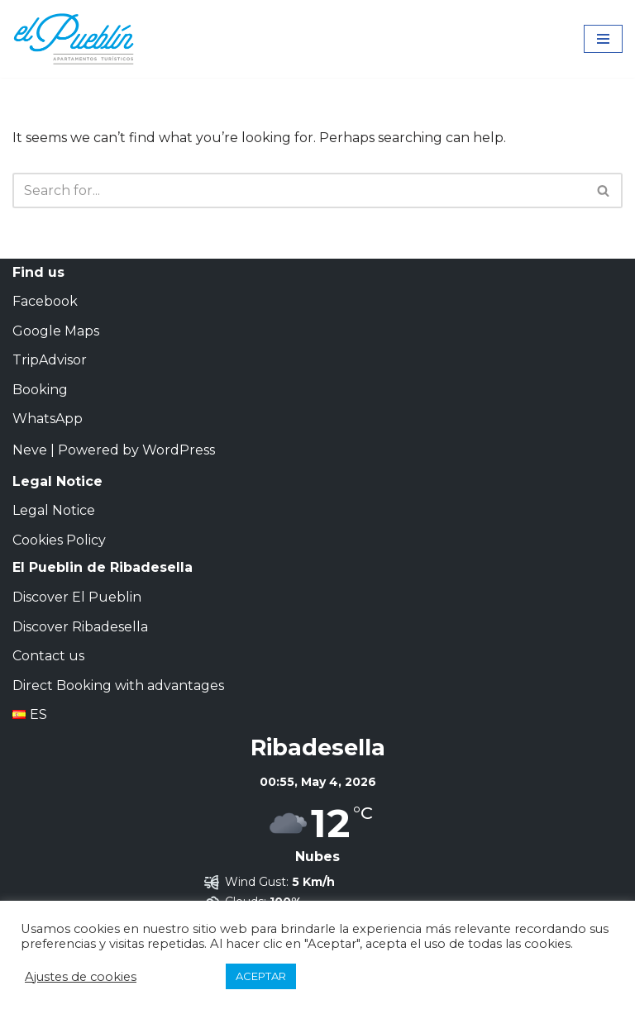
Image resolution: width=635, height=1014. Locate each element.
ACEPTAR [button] (261, 976)
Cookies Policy (59, 540)
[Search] (298, 190)
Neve (29, 450)
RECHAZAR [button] (185, 976)
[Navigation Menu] (603, 39)
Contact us (48, 656)
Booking (40, 390)
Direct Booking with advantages (118, 685)
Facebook (45, 301)
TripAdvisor (49, 360)
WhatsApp (47, 418)
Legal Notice (53, 510)
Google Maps (55, 331)
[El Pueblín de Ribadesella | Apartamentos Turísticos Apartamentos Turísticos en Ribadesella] (74, 39)
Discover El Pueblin (76, 597)
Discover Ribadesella (80, 627)
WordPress (178, 450)
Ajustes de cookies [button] (80, 976)
